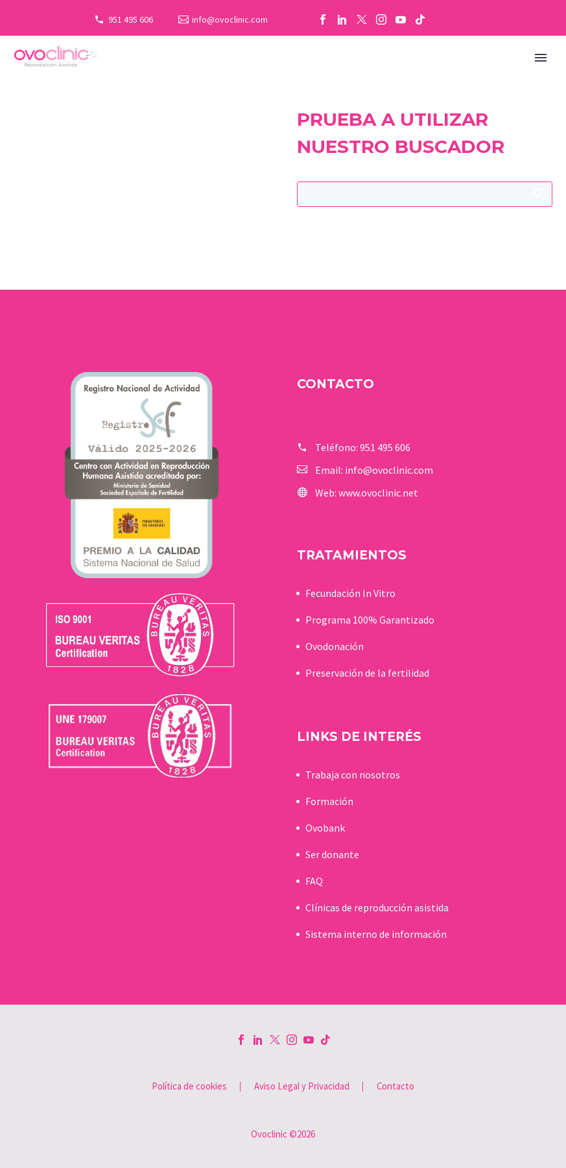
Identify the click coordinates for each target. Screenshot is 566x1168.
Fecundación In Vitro (350, 593)
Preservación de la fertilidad (367, 672)
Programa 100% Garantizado (369, 619)
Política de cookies (189, 1087)
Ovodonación (334, 646)
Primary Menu (541, 58)
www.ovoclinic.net (378, 492)
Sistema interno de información (376, 934)
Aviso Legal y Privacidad (301, 1087)
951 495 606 (130, 19)
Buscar (538, 193)
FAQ (314, 880)
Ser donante (332, 854)
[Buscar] (425, 194)
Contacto (395, 1087)
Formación (329, 801)
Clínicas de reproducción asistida (377, 907)
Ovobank (325, 827)
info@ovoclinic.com (230, 19)
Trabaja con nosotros (352, 774)
